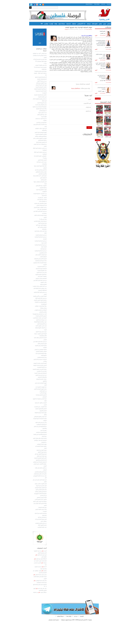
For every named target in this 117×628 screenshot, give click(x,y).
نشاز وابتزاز (33, 229)
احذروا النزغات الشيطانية (30, 424)
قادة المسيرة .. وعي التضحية (29, 406)
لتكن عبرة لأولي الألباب (30, 114)
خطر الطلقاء (32, 69)
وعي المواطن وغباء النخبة (29, 104)
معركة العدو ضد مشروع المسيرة (28, 369)
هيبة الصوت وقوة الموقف (29, 487)
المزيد (84, 35)
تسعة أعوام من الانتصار (30, 450)
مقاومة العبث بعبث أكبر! (29, 225)
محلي (97, 23)
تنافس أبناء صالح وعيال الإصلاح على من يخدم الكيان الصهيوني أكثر (28, 475)
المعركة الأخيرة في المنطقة (29, 258)
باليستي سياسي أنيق (30, 227)
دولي (88, 23)
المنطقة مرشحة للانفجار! (29, 268)
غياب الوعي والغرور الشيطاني (28, 416)
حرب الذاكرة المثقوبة (30, 266)
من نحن (91, 4)
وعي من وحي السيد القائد (29, 422)
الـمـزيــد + (86, 98)
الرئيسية (97, 4)
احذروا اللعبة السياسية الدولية (29, 89)
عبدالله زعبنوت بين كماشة (28, 592)
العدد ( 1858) (96, 114)
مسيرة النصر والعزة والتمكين (29, 471)
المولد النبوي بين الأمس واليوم (28, 296)
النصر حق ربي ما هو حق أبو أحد (28, 59)
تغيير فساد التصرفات (31, 507)
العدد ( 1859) (88, 114)
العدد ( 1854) (96, 136)
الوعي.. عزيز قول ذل (30, 197)
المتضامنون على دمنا (30, 209)
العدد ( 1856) (96, 125)
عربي (93, 23)
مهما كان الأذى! (31, 392)
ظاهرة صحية (32, 116)
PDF (30, 23)
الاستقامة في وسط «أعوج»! (29, 373)
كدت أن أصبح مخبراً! (31, 112)
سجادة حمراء (50, 23)
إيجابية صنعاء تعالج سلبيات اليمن (28, 438)
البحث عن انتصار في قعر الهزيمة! (28, 314)
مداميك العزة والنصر (31, 140)
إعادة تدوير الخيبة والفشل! (29, 260)
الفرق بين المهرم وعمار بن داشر (28, 138)
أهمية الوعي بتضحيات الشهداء (28, 363)
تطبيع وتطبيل (32, 179)
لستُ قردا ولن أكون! (31, 223)
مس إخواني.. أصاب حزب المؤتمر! (28, 53)
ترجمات (77, 23)
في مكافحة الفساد (30, 96)
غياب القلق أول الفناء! (30, 270)
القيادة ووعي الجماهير (30, 497)
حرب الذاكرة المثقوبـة (30, 367)
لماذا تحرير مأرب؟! (31, 219)
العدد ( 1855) (88, 136)
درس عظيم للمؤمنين (30, 527)
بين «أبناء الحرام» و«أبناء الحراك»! (28, 286)
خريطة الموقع (77, 4)
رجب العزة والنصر (31, 391)
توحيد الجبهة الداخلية (30, 102)
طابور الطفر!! (91, 31)
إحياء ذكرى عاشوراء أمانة (29, 325)
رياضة (44, 23)
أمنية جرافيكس (40, 619)
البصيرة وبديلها (32, 284)
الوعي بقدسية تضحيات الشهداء (28, 365)
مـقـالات (96, 27)
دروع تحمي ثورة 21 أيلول (29, 331)
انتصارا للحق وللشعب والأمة (29, 491)
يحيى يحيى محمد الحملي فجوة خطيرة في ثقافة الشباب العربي (28, 576)
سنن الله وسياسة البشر (30, 323)
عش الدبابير (32, 436)
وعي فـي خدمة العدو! (30, 272)
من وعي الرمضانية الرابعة (29, 235)
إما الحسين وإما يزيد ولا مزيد (29, 169)
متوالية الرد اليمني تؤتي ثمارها (28, 501)
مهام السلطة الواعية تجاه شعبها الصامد (66, 27)
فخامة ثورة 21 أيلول (30, 452)
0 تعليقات (55, 29)
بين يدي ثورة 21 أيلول (30, 81)
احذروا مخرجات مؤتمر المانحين (28, 221)
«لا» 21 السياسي (70, 23)
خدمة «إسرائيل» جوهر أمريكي (28, 207)
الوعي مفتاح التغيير (30, 160)
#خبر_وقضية (93, 19)
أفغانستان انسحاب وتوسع (29, 278)
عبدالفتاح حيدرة (77, 29)
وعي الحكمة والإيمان (30, 357)
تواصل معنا (85, 4)
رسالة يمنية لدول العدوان (29, 108)
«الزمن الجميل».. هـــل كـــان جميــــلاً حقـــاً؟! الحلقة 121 (89, 64)
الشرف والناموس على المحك (29, 203)
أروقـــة (39, 23)
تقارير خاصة (83, 23)
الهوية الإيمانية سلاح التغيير (29, 132)
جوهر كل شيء (32, 430)
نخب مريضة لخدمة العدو (29, 319)
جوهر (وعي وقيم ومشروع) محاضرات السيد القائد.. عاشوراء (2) (28, 73)
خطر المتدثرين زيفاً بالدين (30, 122)
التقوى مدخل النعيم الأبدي (29, 499)
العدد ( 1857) (88, 125)
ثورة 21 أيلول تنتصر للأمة (30, 83)
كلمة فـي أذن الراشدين (30, 371)
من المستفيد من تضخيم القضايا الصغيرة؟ (90, 77)
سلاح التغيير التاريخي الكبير (29, 489)
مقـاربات (62, 23)
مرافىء (34, 23)
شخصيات (57, 23)
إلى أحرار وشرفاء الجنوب (30, 205)
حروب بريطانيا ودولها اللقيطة (29, 321)
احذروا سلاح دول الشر (30, 517)
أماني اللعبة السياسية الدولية (29, 458)
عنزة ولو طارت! (32, 248)
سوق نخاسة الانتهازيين (30, 444)
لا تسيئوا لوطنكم (31, 110)
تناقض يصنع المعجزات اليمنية (29, 94)
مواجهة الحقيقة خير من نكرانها (28, 106)
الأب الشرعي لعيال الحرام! (29, 142)
